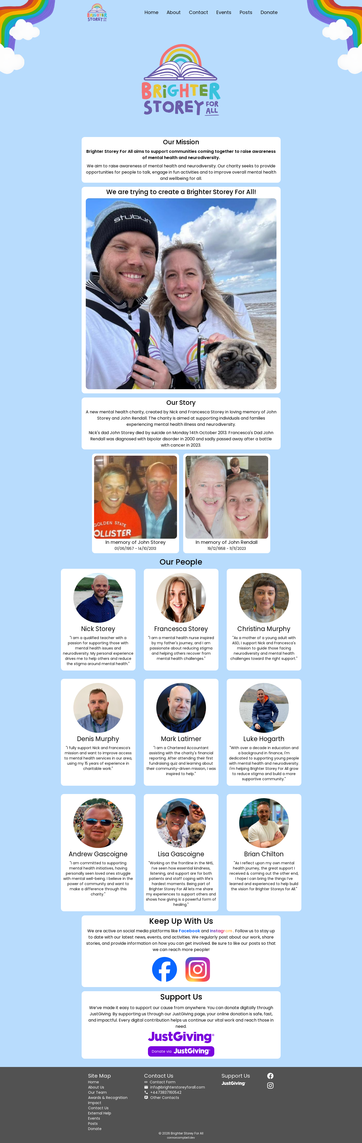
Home (151, 12)
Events (223, 12)
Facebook (190, 931)
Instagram (221, 931)
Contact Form (159, 1082)
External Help (99, 1113)
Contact (198, 12)
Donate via (181, 1051)
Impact (94, 1102)
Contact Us (98, 1108)
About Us (96, 1087)
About (174, 12)
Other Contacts (161, 1097)
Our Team (97, 1092)
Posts (246, 12)
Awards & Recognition (107, 1097)
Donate (269, 12)
